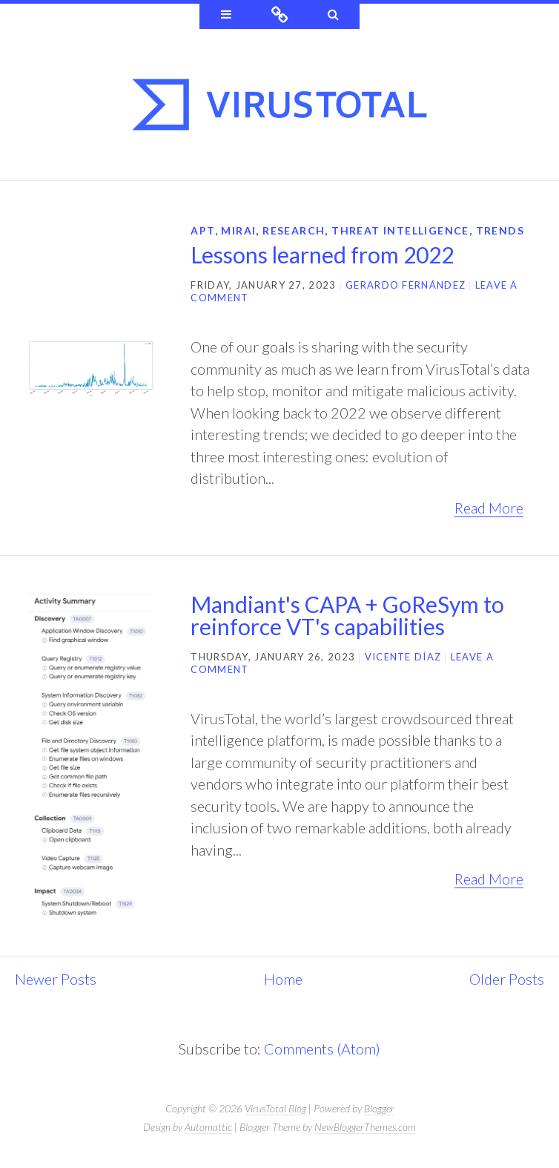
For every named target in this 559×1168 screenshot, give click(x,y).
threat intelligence (400, 230)
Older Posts (506, 979)
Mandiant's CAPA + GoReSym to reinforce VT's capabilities (347, 615)
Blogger (379, 1108)
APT (202, 230)
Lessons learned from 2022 (322, 254)
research (293, 230)
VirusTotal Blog (275, 1108)
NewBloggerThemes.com (365, 1127)
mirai (238, 230)
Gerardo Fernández (405, 285)
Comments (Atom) (322, 1048)
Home (283, 979)
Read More (488, 507)
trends (500, 230)
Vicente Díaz (403, 657)
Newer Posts (55, 979)
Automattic (208, 1127)
